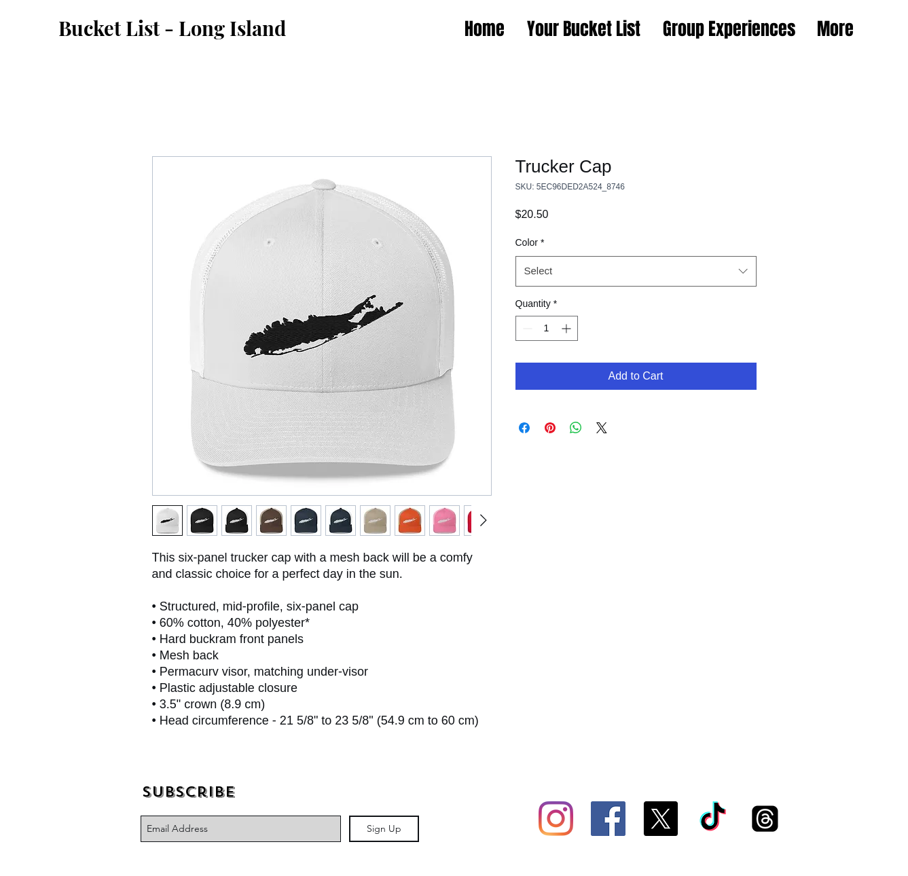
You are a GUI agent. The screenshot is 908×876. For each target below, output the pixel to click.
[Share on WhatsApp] (576, 428)
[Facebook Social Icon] (608, 818)
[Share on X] (602, 428)
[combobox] (636, 271)
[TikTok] (712, 818)
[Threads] (765, 818)
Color (530, 242)
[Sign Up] (384, 829)
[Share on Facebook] (524, 428)
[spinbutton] (546, 328)
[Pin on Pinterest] (550, 428)
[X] (660, 818)
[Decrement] (525, 328)
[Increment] (567, 328)
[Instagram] (556, 818)
